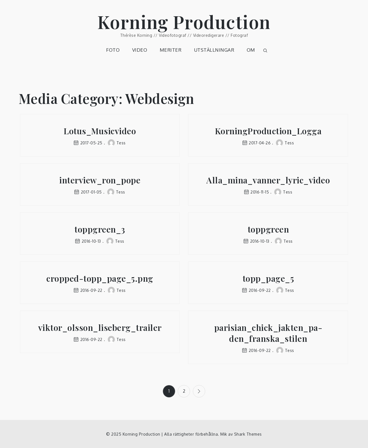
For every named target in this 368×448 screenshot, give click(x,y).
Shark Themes (248, 433)
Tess (117, 142)
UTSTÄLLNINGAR (214, 50)
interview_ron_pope (99, 180)
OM (251, 50)
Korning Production (184, 21)
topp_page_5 (268, 278)
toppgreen (268, 229)
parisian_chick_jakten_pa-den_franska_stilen (268, 333)
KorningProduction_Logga (268, 131)
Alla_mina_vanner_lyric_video (268, 180)
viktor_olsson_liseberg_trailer (100, 327)
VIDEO (139, 50)
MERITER (171, 50)
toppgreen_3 (99, 229)
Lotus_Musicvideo (100, 131)
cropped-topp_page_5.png (99, 278)
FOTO (113, 50)
